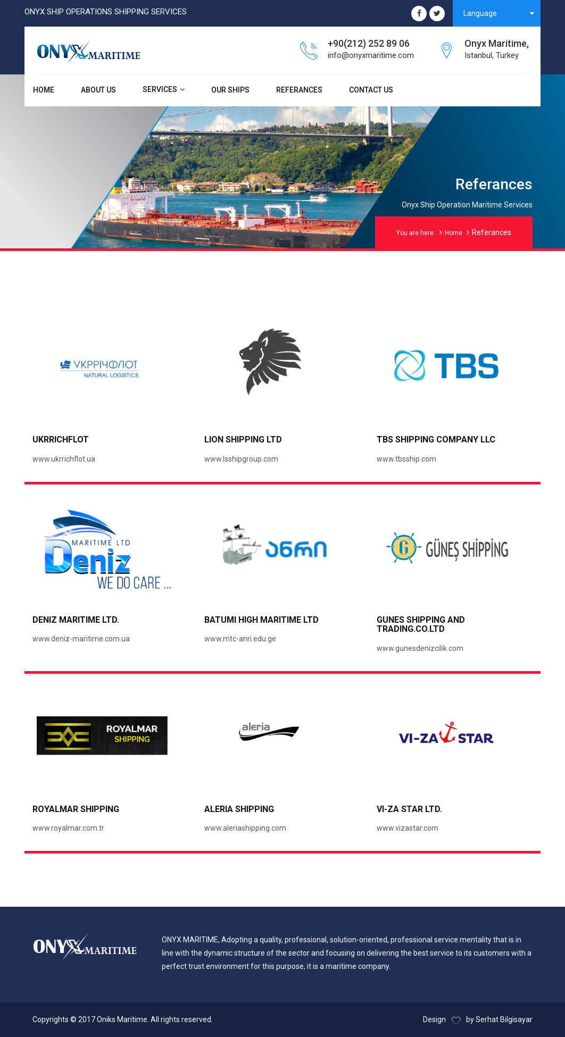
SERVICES (160, 89)
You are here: (415, 233)
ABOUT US (98, 90)
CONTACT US (371, 90)
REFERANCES (299, 90)
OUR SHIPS (230, 90)
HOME (43, 90)
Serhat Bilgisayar (504, 1019)
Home (453, 233)
